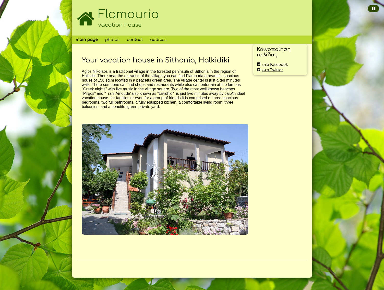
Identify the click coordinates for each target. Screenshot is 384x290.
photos (112, 39)
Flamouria (128, 14)
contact (135, 39)
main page (87, 39)
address (158, 39)
